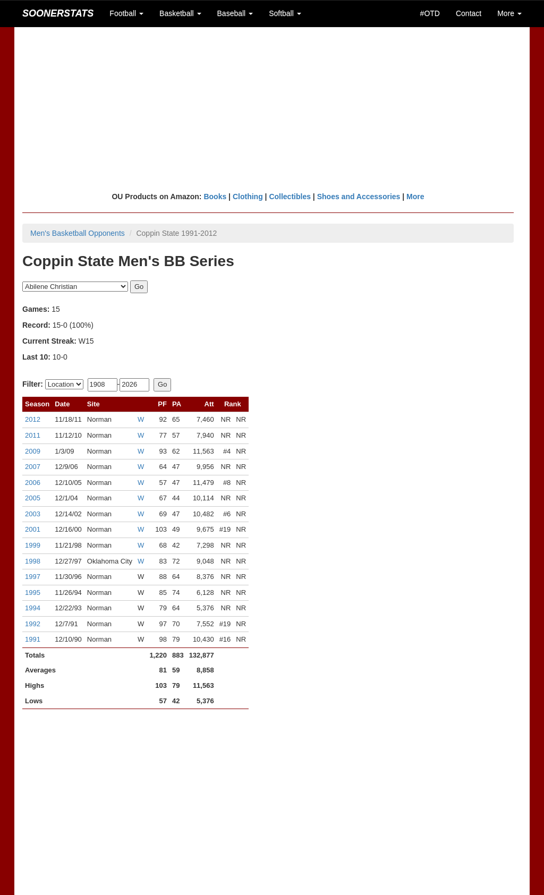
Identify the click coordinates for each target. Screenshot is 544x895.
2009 (32, 451)
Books (214, 196)
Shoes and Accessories (359, 196)
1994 (32, 608)
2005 (32, 498)
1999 (32, 545)
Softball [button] (285, 13)
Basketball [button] (180, 13)
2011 (32, 435)
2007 (32, 467)
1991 (32, 639)
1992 (32, 624)
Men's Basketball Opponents (77, 233)
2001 (32, 529)
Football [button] (126, 13)
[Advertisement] (272, 109)
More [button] (509, 13)
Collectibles (290, 196)
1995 (32, 592)
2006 (32, 483)
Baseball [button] (235, 13)
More (415, 196)
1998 (32, 561)
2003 (32, 514)
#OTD (430, 13)
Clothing (248, 196)
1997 (32, 577)
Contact (468, 13)
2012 (32, 419)
